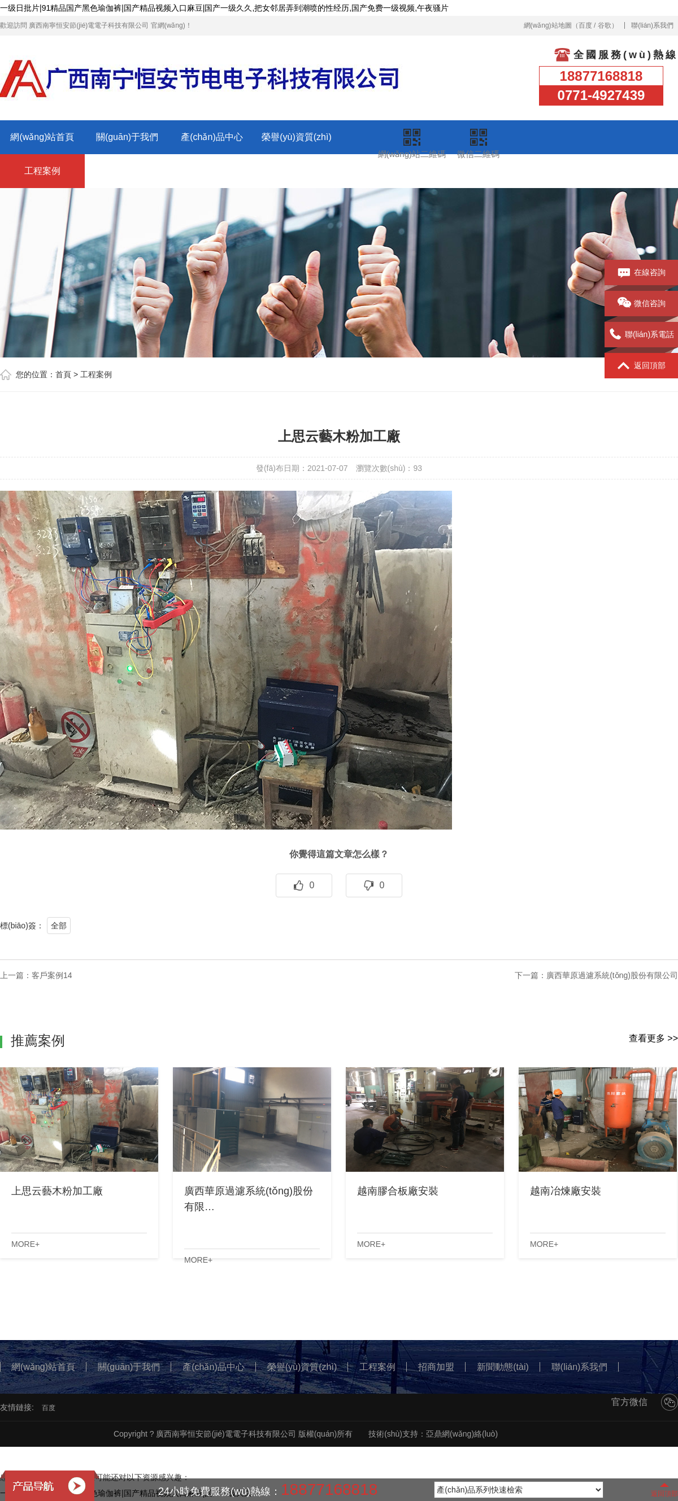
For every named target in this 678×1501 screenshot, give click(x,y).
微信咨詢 (642, 304)
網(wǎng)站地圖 (548, 25)
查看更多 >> (653, 1038)
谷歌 (604, 25)
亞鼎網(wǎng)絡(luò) (462, 1433)
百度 (585, 25)
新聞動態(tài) (212, 171)
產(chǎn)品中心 (211, 137)
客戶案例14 (52, 975)
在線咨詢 (642, 273)
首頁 (63, 374)
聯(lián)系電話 (641, 335)
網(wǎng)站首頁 (42, 137)
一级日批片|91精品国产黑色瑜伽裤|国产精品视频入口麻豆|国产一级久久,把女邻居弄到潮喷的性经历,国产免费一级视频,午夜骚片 (224, 7)
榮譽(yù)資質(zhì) (297, 137)
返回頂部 (642, 366)
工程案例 (42, 171)
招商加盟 (127, 171)
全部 (59, 925)
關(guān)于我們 (127, 137)
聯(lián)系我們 (652, 25)
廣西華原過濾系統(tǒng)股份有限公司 (612, 975)
